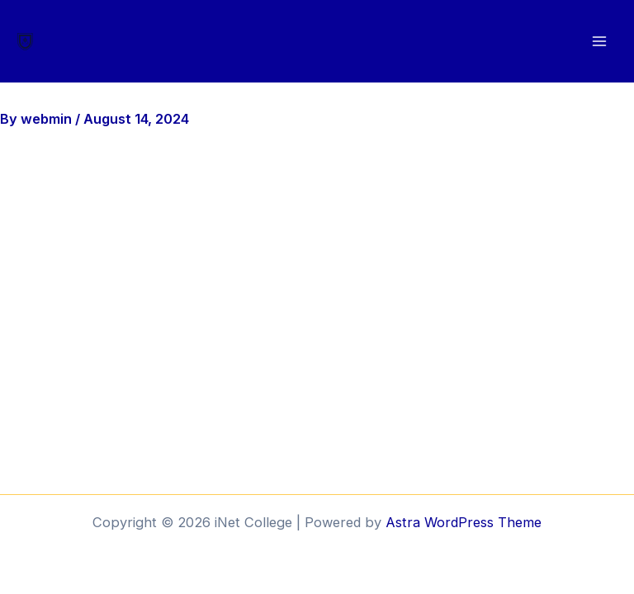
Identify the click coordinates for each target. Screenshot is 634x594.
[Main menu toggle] (598, 41)
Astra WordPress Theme (464, 522)
